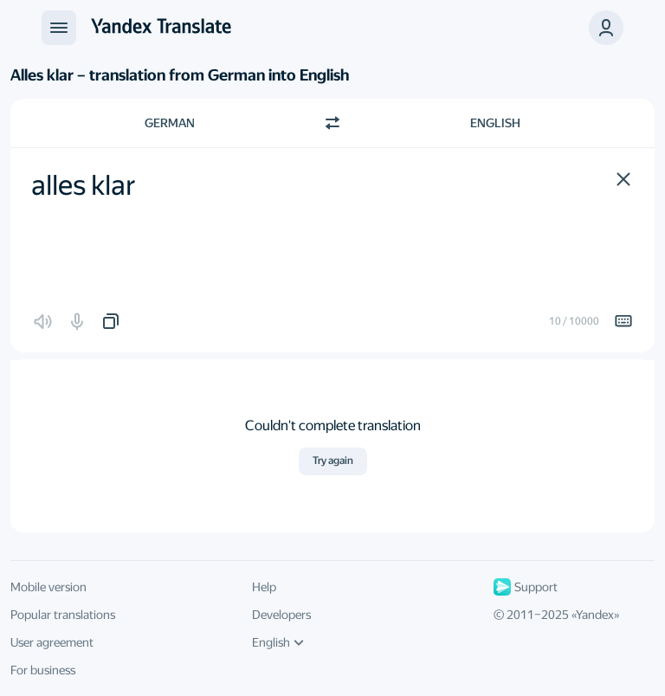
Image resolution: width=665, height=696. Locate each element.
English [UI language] (278, 642)
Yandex (595, 615)
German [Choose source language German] (170, 123)
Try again (333, 460)
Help (264, 587)
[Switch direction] (332, 123)
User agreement (52, 642)
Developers (281, 615)
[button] (623, 179)
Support (526, 587)
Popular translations (62, 615)
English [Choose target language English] (495, 123)
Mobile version (48, 587)
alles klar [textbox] (83, 185)
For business (42, 670)
